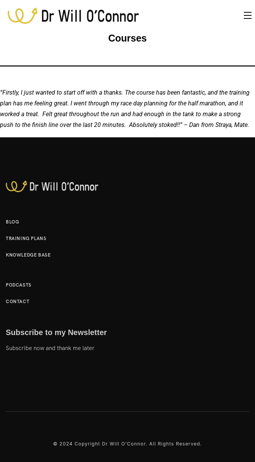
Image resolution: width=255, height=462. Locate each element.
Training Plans (26, 238)
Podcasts (19, 285)
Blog (12, 222)
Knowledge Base (28, 255)
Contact (17, 302)
